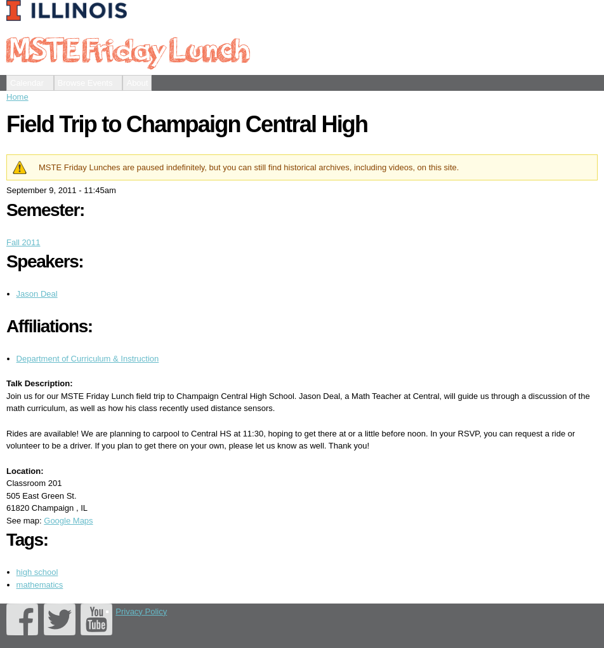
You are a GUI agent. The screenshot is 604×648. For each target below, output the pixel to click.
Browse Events (85, 83)
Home (17, 97)
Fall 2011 (23, 242)
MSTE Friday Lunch (127, 49)
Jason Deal (37, 294)
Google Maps (68, 520)
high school (37, 572)
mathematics (39, 585)
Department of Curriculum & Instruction (87, 358)
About (137, 83)
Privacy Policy (141, 611)
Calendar (27, 83)
